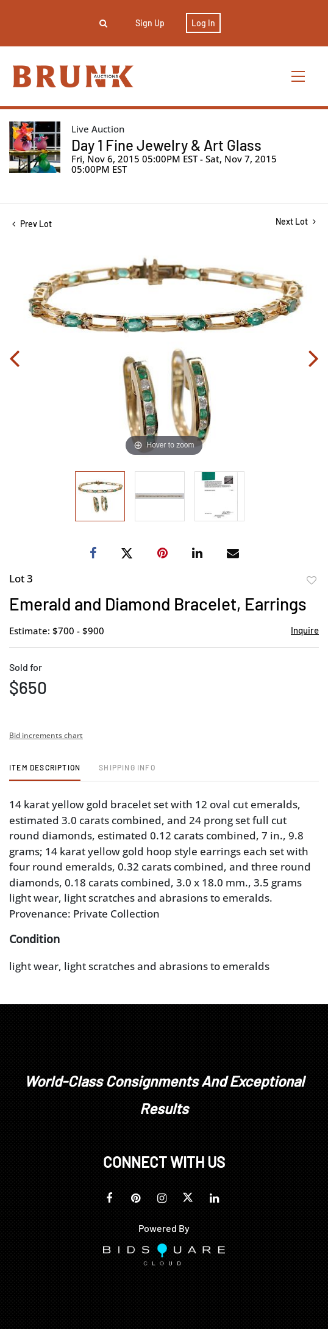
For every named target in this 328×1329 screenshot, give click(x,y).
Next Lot (296, 221)
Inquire (305, 630)
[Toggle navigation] (299, 76)
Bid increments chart (46, 735)
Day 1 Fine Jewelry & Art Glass (166, 145)
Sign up (150, 23)
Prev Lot (32, 224)
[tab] (44, 772)
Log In (203, 23)
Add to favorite (311, 580)
